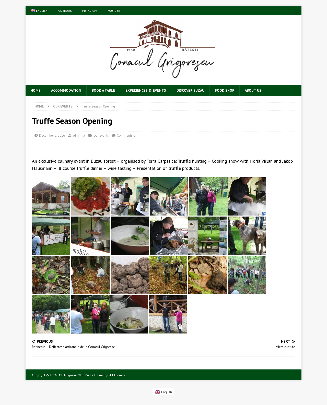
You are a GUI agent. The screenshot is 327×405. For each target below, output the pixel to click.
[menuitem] (39, 10)
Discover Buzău (190, 90)
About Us (253, 90)
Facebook (65, 11)
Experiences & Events (145, 90)
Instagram (89, 11)
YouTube (113, 11)
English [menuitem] (166, 392)
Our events (101, 135)
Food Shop (224, 90)
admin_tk (78, 135)
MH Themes (117, 375)
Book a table (103, 90)
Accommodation (66, 90)
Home (36, 90)
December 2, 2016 (52, 135)
